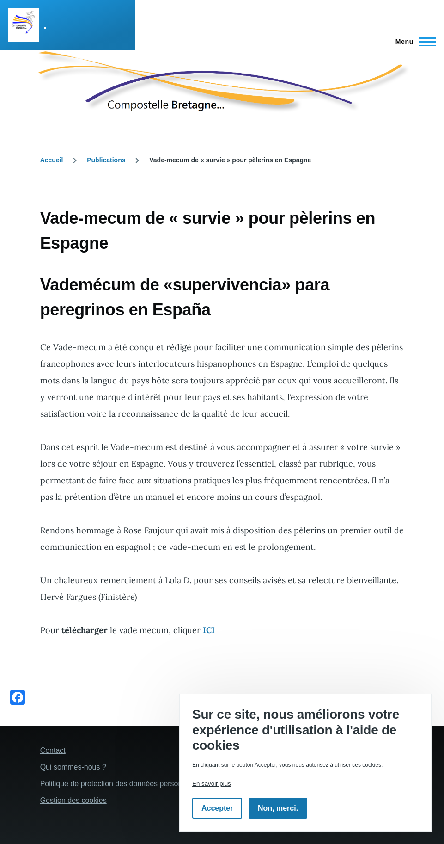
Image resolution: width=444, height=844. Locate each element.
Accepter (217, 808)
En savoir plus (211, 783)
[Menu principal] (412, 41)
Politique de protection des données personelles (119, 784)
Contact (53, 750)
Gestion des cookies (73, 800)
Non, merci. (278, 808)
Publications (106, 160)
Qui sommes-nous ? (73, 767)
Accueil (51, 160)
